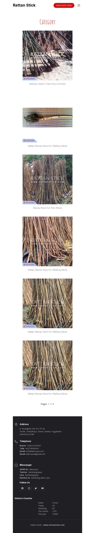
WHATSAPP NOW (64, 6)
